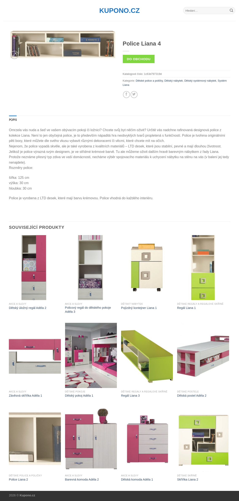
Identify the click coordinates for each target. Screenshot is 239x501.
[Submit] (231, 10)
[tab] (13, 120)
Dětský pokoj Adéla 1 (79, 395)
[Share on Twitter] (134, 94)
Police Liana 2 (18, 479)
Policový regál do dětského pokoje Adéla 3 (88, 309)
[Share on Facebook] (126, 94)
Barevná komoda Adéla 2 (82, 479)
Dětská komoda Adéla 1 (137, 479)
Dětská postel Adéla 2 (191, 395)
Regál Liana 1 (186, 308)
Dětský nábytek (173, 80)
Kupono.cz (119, 10)
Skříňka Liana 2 (187, 479)
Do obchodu (138, 59)
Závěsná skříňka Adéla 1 (25, 395)
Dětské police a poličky (149, 80)
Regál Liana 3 (130, 395)
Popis (13, 119)
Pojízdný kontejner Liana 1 (139, 308)
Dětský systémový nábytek (200, 80)
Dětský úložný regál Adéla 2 (27, 308)
